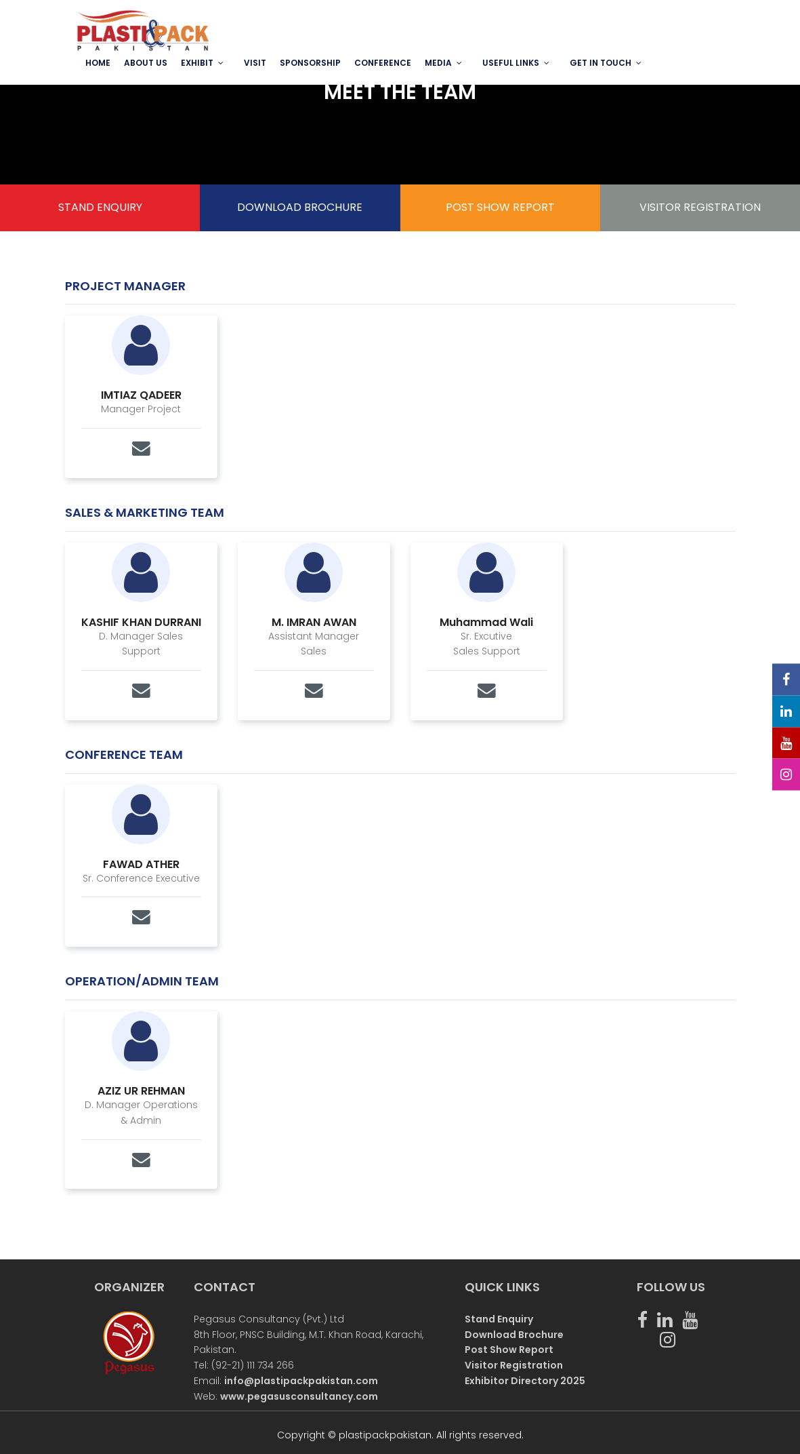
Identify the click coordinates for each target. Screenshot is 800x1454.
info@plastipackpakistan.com (301, 1381)
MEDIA (438, 62)
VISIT (255, 62)
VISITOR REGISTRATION (700, 207)
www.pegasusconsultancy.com (299, 1396)
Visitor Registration (514, 1365)
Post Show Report (509, 1349)
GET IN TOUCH (600, 62)
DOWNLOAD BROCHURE (299, 207)
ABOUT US (145, 62)
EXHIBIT (197, 62)
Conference (382, 62)
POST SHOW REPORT (500, 207)
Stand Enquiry (499, 1319)
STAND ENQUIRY (100, 207)
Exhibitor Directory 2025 (525, 1381)
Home (97, 62)
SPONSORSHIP (310, 62)
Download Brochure (514, 1334)
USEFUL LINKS (510, 62)
